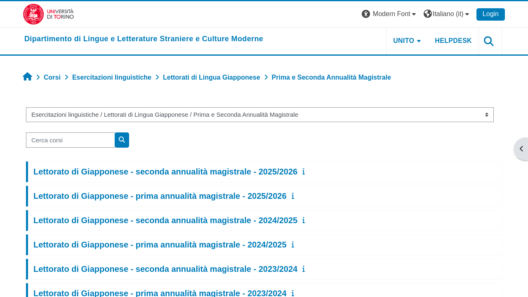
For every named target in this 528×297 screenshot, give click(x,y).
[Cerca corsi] (70, 140)
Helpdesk (453, 40)
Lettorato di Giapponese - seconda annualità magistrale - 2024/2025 (165, 220)
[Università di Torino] (48, 13)
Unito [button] (403, 40)
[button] (390, 14)
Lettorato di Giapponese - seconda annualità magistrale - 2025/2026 (165, 171)
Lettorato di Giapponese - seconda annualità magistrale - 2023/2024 (165, 268)
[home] (143, 39)
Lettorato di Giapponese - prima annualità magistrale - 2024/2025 (160, 244)
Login (491, 13)
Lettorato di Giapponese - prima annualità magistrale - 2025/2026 (160, 195)
